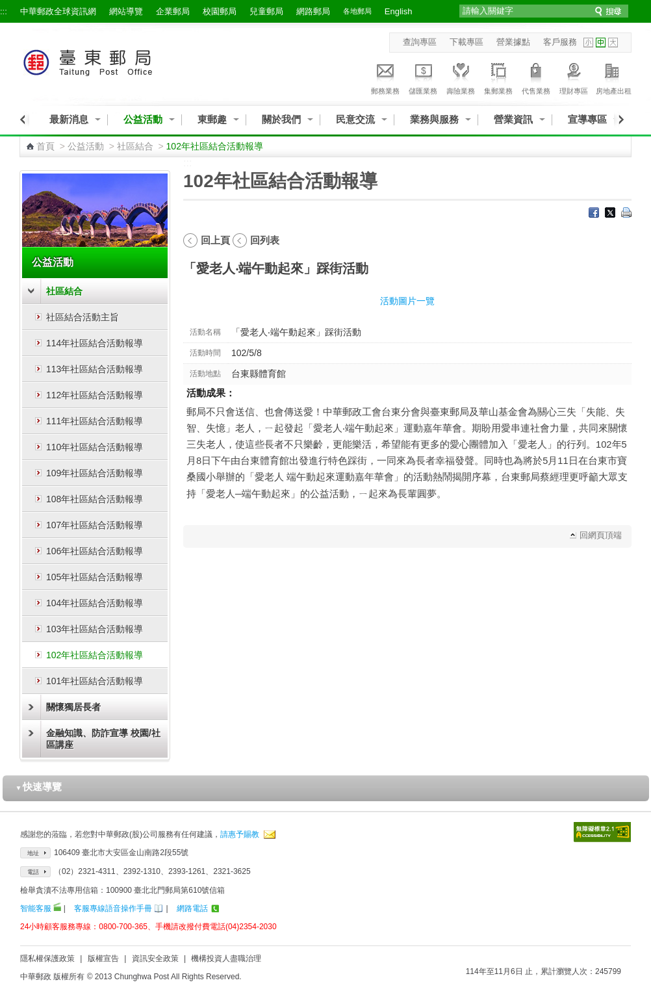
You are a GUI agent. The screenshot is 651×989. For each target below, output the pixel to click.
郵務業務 (385, 76)
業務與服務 (434, 119)
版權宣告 (103, 958)
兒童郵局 (266, 11)
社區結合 (135, 146)
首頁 (45, 146)
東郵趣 (212, 119)
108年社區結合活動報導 (94, 499)
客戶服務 (560, 42)
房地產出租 (614, 76)
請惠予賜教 (239, 834)
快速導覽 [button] (39, 786)
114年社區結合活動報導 (94, 343)
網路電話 (192, 908)
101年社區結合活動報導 (94, 681)
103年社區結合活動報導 (94, 629)
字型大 (613, 42)
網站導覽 (126, 11)
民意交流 (355, 119)
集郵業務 (498, 76)
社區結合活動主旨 (82, 317)
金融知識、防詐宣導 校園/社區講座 (103, 739)
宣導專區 (587, 119)
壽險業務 (460, 76)
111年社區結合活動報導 (94, 421)
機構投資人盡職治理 (226, 958)
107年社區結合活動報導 (94, 525)
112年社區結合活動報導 (94, 395)
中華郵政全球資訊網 (58, 11)
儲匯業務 (423, 76)
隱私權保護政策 (47, 958)
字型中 (601, 42)
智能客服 (35, 908)
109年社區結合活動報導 (94, 473)
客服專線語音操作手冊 (113, 908)
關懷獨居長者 (73, 707)
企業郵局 (173, 11)
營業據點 (513, 42)
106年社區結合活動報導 (94, 551)
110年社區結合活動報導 (94, 447)
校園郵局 (219, 11)
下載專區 (466, 42)
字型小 (588, 42)
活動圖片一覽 (407, 301)
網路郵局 (313, 11)
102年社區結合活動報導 (94, 655)
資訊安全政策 (155, 958)
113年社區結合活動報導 (94, 369)
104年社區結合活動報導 (94, 603)
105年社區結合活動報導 (94, 577)
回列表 (264, 240)
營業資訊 (513, 119)
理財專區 (573, 76)
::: (3, 11)
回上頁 (215, 240)
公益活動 (142, 119)
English (399, 11)
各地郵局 (357, 11)
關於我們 (281, 119)
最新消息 (68, 119)
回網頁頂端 (601, 535)
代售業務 (536, 76)
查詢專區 (420, 42)
